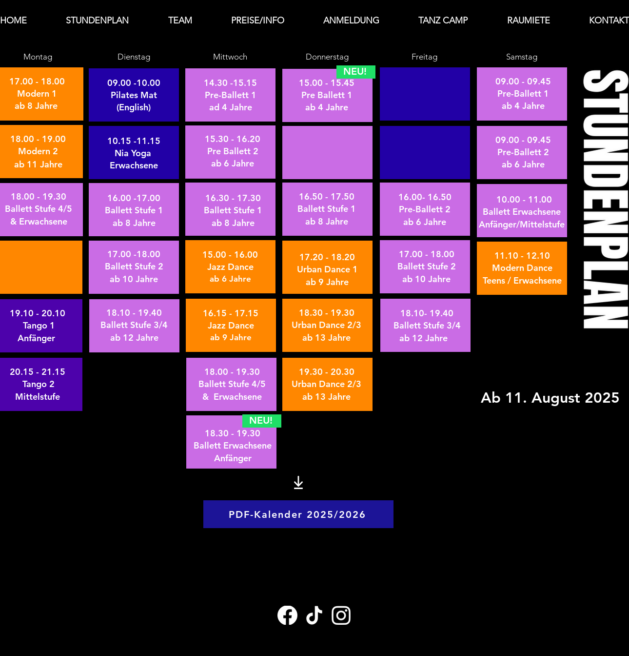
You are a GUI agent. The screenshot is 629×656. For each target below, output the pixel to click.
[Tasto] (119, 94)
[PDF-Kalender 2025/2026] (298, 514)
